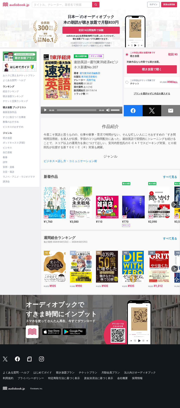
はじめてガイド (42, 372)
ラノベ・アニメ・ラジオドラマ (19, 176)
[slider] (76, 110)
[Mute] (108, 110)
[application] (81, 110)
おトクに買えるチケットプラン (19, 75)
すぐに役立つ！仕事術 (14, 117)
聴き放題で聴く (152, 69)
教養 (5, 157)
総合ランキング (11, 91)
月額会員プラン (110, 372)
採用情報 (137, 378)
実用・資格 (8, 167)
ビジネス (7, 147)
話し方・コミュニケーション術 (77, 161)
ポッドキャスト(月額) (14, 142)
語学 (5, 162)
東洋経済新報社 (89, 76)
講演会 (6, 181)
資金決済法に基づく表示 (98, 378)
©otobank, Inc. (36, 389)
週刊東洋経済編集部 (90, 73)
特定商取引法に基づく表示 (64, 378)
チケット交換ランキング (15, 101)
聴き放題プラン (65, 372)
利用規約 (8, 378)
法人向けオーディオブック (140, 372)
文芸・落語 (8, 171)
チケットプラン (88, 372)
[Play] (45, 110)
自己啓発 (7, 152)
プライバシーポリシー (31, 378)
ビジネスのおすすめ (13, 126)
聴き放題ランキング (13, 96)
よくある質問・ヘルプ (14, 80)
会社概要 (122, 378)
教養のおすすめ (11, 122)
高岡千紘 (91, 80)
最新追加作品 (10, 112)
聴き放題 (7, 138)
